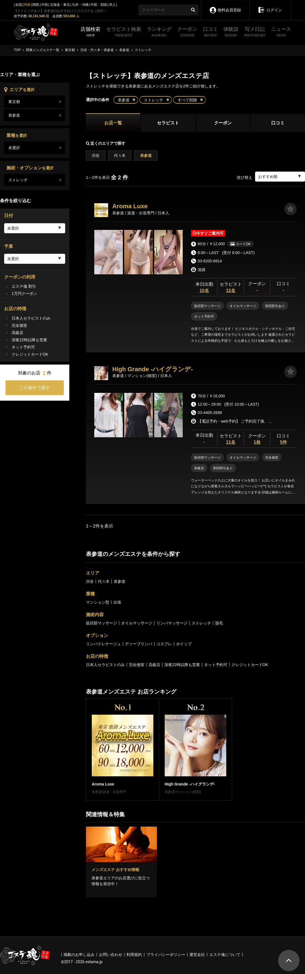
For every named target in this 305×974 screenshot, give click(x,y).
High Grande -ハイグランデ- (152, 369)
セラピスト (168, 123)
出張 (117, 602)
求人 (112, 5)
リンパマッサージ (171, 623)
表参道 (123, 100)
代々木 (120, 155)
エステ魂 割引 (24, 286)
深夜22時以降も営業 (29, 340)
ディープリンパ (138, 644)
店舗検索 (90, 32)
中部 (44, 5)
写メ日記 (255, 32)
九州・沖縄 (80, 5)
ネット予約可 (23, 347)
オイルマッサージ (136, 623)
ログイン (270, 6)
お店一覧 (113, 123)
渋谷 (96, 155)
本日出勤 (204, 288)
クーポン (187, 32)
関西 (35, 5)
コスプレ (164, 644)
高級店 (17, 333)
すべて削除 (187, 100)
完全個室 (19, 325)
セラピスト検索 (123, 32)
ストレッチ (153, 100)
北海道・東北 (60, 5)
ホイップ (184, 644)
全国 (18, 5)
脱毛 (219, 623)
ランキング (159, 32)
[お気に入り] (290, 209)
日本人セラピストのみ (31, 318)
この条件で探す (34, 387)
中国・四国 (98, 5)
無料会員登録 (225, 6)
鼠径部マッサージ (101, 623)
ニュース (281, 32)
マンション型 (97, 602)
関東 (27, 5)
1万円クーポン (24, 293)
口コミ (210, 32)
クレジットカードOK (30, 354)
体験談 (230, 32)
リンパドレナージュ (103, 644)
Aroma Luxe (130, 206)
